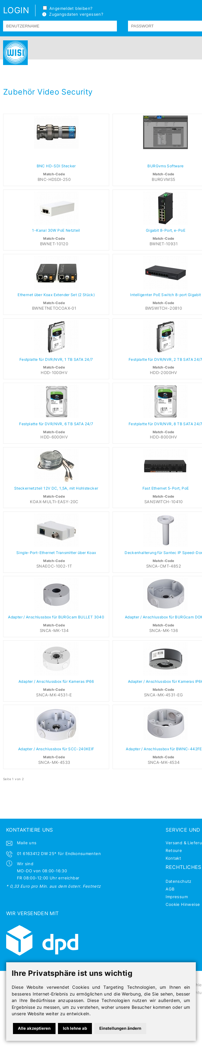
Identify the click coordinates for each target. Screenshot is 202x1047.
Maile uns (27, 842)
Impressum (177, 896)
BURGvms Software (165, 166)
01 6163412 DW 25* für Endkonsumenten (59, 853)
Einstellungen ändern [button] (120, 1028)
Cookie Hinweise (183, 904)
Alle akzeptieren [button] (34, 1028)
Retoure (174, 850)
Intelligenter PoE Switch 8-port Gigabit (165, 295)
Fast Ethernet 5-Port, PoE (165, 488)
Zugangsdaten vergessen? (72, 14)
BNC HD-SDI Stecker (56, 166)
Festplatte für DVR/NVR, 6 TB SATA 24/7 (56, 424)
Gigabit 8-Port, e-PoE (165, 230)
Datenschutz (178, 881)
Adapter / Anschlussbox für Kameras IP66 (56, 681)
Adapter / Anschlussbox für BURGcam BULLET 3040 (56, 617)
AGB (170, 888)
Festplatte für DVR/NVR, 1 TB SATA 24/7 (56, 359)
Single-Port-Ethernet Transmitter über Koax (56, 553)
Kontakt (173, 858)
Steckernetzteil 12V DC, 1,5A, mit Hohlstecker (56, 488)
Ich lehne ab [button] (75, 1028)
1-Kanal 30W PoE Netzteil (56, 230)
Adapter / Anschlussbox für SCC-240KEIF (56, 749)
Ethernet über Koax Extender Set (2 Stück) (56, 295)
